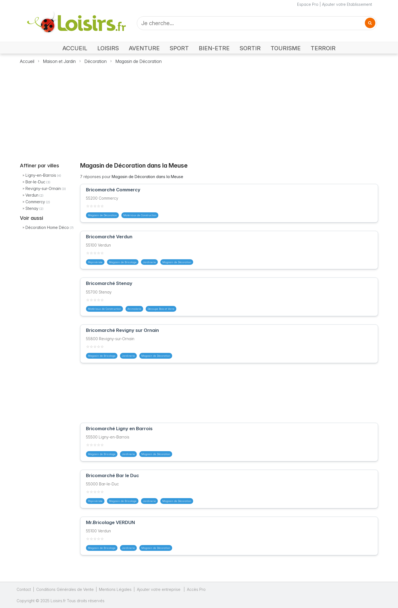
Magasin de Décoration (138, 61)
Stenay (31, 208)
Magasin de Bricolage (123, 262)
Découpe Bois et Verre (161, 308)
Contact (24, 589)
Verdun (31, 195)
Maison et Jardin (59, 61)
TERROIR (323, 48)
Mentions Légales (115, 589)
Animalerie (134, 308)
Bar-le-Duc (35, 181)
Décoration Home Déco (47, 227)
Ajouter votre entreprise (159, 589)
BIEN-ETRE (214, 48)
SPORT (179, 48)
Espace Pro (307, 4)
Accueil (27, 61)
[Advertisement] (199, 110)
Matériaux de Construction (139, 215)
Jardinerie (149, 262)
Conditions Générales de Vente (65, 589)
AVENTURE (144, 48)
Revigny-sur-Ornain (43, 188)
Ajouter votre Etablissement (347, 4)
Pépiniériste (95, 262)
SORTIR (250, 48)
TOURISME (286, 48)
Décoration (95, 61)
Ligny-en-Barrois (40, 175)
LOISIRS (108, 48)
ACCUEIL (74, 48)
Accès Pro (196, 589)
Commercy (35, 201)
